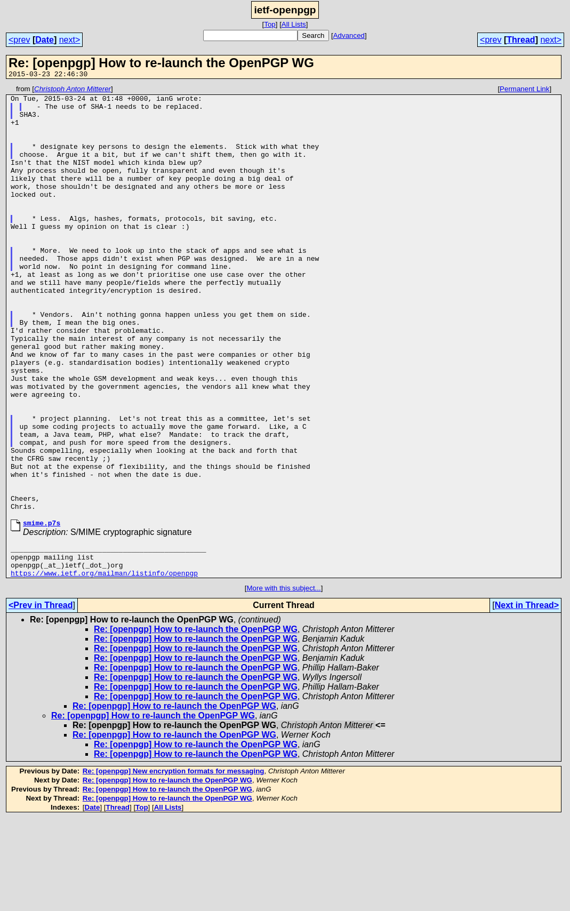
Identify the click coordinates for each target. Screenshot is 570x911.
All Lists (294, 24)
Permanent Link (524, 90)
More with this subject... (283, 681)
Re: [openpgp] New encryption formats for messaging (173, 864)
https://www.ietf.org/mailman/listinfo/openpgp (104, 665)
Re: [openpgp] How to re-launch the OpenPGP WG (196, 721)
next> (70, 39)
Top (270, 24)
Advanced (349, 35)
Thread (521, 39)
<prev (19, 39)
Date (44, 39)
